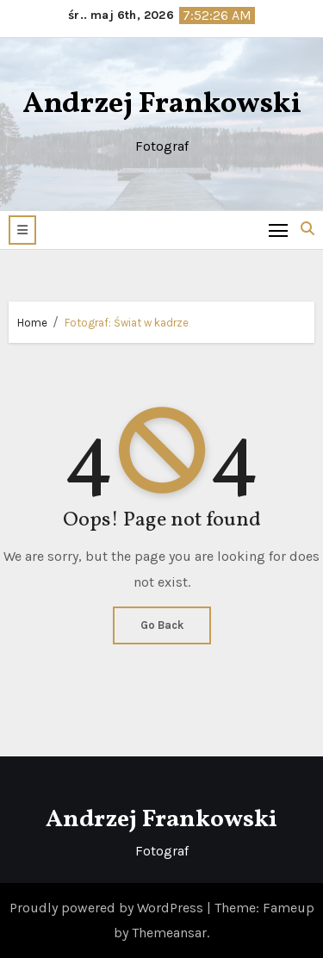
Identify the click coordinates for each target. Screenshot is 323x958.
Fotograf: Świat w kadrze (127, 322)
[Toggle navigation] (278, 229)
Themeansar (169, 932)
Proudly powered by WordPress (108, 907)
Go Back (161, 625)
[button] (22, 230)
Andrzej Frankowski (161, 104)
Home (32, 322)
